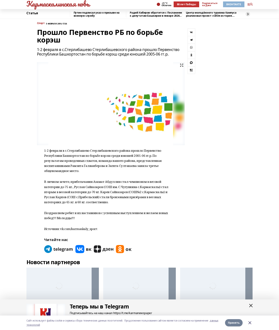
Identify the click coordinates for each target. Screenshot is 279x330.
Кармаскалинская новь (58, 4)
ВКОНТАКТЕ (233, 4)
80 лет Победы (186, 4)
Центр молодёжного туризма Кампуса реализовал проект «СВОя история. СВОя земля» (211, 14)
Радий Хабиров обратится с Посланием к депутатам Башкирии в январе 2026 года (156, 14)
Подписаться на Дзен (209, 4)
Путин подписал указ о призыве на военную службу (97, 14)
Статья (32, 13)
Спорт (41, 23)
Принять (234, 322)
